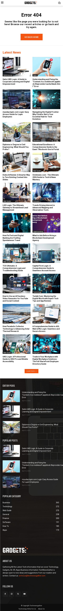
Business (36, 201)
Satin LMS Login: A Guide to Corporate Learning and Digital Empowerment (16, 81)
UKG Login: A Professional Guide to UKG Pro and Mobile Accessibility (15, 359)
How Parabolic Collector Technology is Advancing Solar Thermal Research (16, 328)
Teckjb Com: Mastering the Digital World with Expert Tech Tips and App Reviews (45, 298)
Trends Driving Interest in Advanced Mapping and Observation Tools (43, 207)
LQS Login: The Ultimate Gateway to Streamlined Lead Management (15, 207)
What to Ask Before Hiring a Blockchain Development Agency (44, 237)
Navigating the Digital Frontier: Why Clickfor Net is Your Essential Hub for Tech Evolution (45, 115)
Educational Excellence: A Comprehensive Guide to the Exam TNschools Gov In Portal (45, 146)
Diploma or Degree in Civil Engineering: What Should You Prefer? (16, 146)
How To (6, 322)
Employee (6, 108)
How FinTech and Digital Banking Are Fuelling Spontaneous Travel (13, 237)
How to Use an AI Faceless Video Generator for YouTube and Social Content (15, 298)
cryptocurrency (38, 231)
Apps (35, 75)
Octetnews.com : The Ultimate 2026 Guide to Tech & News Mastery (45, 177)
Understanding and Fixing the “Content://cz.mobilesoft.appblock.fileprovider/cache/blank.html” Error (46, 83)
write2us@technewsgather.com (32, 576)
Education (6, 140)
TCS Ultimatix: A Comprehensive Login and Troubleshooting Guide (14, 268)
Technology (37, 292)
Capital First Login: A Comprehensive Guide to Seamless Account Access (44, 268)
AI (4, 171)
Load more (31, 371)
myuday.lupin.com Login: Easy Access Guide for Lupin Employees (16, 114)
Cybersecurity (7, 75)
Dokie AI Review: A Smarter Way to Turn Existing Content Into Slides (16, 177)
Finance (6, 231)
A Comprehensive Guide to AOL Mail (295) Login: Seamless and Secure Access (46, 328)
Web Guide (37, 108)
